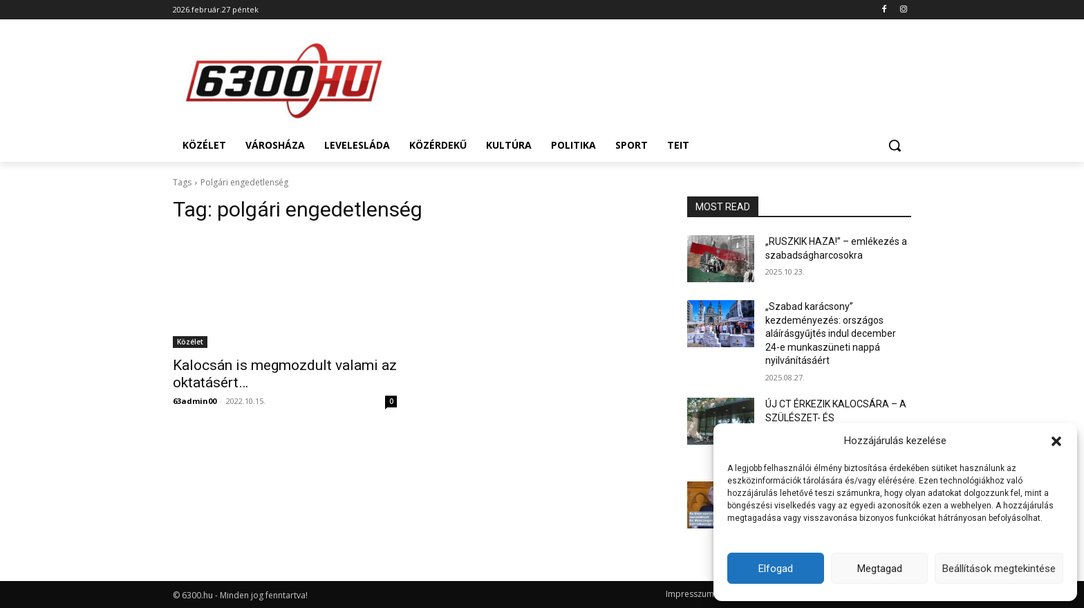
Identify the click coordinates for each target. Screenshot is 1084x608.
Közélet (190, 342)
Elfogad (775, 568)
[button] (1056, 441)
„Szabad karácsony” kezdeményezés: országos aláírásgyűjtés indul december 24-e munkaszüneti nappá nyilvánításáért (830, 333)
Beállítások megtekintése (999, 568)
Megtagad (879, 568)
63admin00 (194, 401)
